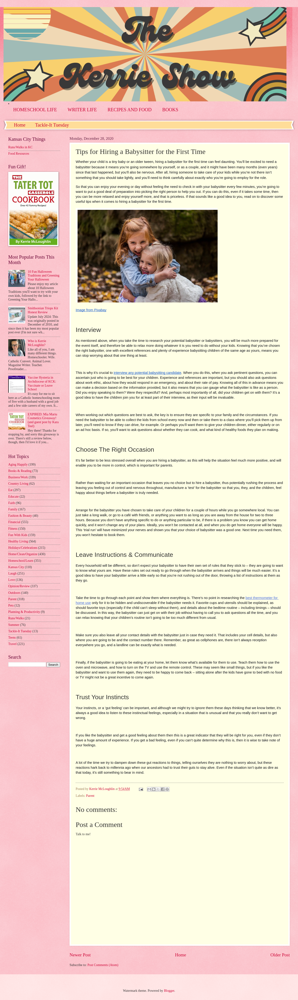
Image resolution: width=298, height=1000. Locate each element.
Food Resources (18, 153)
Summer (13, 625)
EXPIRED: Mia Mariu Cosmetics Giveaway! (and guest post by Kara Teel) (43, 420)
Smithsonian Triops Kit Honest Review (43, 310)
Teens (12, 637)
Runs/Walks (16, 618)
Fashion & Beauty (20, 515)
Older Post (280, 954)
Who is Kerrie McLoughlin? (37, 343)
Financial (14, 522)
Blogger (169, 990)
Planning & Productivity (24, 612)
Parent (90, 796)
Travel (12, 644)
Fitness (12, 528)
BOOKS (170, 109)
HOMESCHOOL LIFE (35, 109)
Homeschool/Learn (20, 560)
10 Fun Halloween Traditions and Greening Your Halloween (43, 275)
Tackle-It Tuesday (52, 125)
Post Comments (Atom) (102, 965)
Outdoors (14, 593)
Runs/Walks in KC (20, 147)
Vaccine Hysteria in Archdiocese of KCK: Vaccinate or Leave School (42, 383)
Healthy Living (18, 541)
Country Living (18, 483)
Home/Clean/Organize (22, 554)
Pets (11, 605)
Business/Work (18, 477)
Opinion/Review (19, 586)
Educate (13, 496)
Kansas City (16, 567)
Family (12, 509)
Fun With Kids (17, 535)
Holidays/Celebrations (22, 548)
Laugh (12, 573)
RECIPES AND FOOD (130, 109)
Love (11, 580)
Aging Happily (18, 464)
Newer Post (80, 954)
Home (19, 125)
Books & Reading (20, 471)
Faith (11, 503)
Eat (10, 490)
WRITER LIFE (82, 109)
